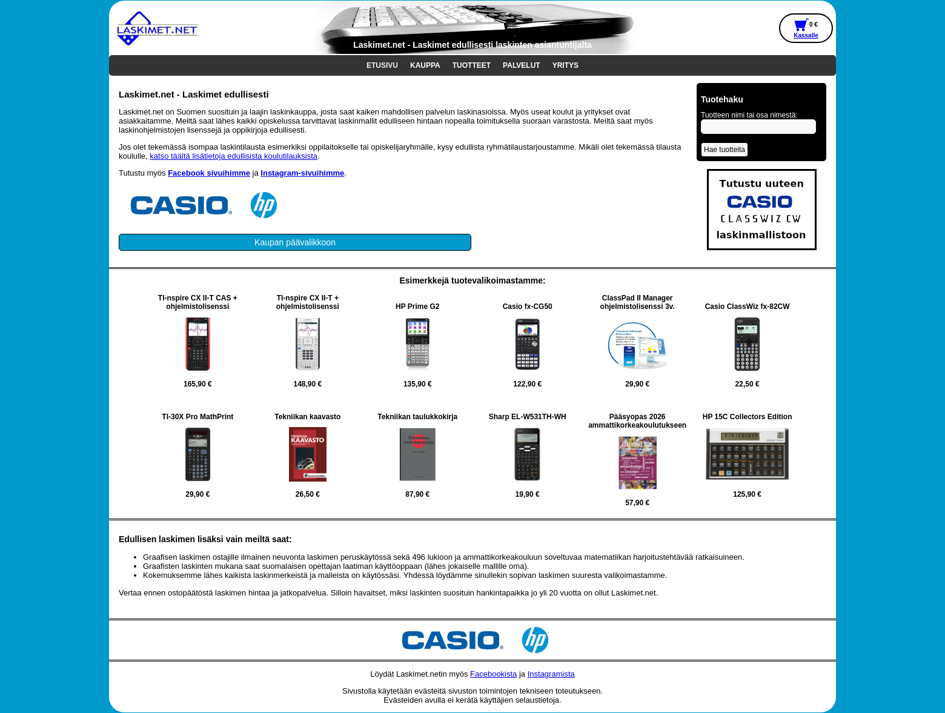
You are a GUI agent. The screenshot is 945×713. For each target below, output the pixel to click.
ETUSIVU (382, 65)
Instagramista (551, 673)
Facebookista (493, 673)
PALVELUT (521, 65)
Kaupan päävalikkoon (295, 242)
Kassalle (806, 35)
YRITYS (565, 65)
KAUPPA (425, 65)
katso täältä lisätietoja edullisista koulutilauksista (233, 156)
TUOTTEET (472, 65)
